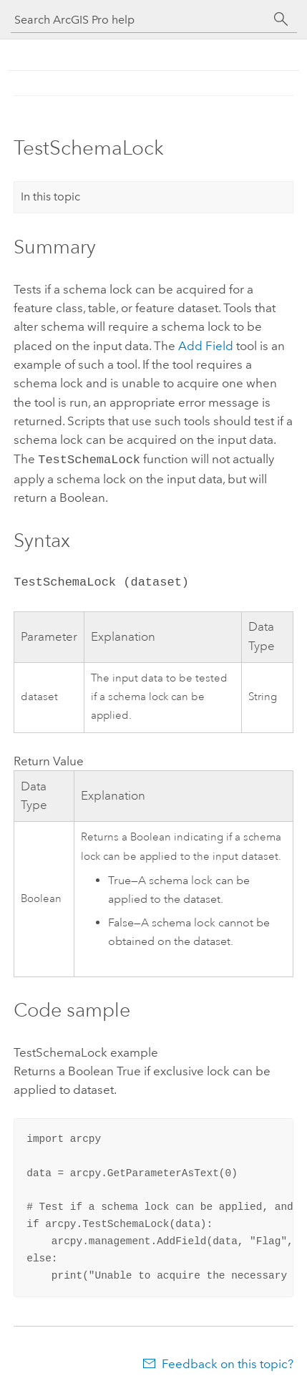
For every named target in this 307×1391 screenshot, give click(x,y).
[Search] (281, 19)
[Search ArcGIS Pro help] (139, 19)
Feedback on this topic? (227, 1362)
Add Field (205, 346)
